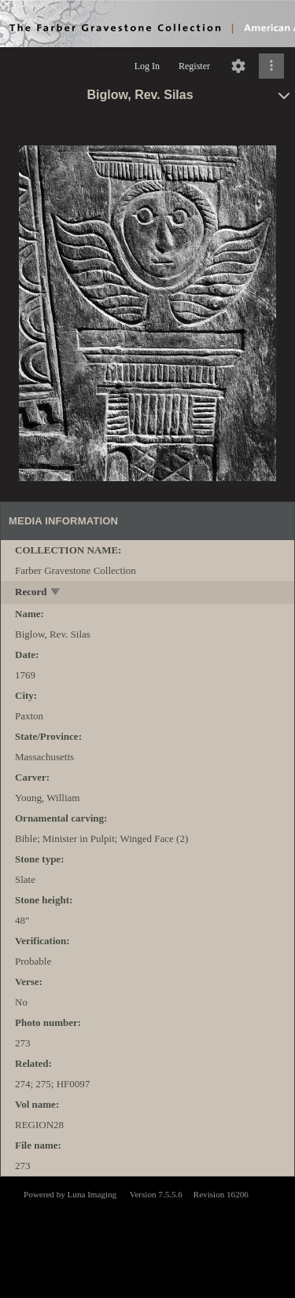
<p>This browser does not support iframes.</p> (147, 1236)
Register (194, 66)
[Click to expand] (271, 66)
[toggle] (56, 593)
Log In (147, 66)
